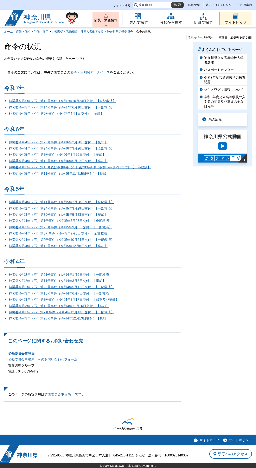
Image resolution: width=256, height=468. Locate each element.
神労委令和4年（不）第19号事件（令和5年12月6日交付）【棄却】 (58, 246)
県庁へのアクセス (233, 454)
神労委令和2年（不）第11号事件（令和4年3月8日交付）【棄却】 (57, 281)
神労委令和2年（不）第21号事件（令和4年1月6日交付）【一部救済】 (60, 274)
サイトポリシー (240, 440)
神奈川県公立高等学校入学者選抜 (224, 60)
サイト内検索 (121, 5)
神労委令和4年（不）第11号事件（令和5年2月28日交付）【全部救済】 (61, 202)
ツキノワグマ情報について (224, 89)
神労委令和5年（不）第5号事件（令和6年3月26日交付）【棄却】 (57, 154)
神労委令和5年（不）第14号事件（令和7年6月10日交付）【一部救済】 (61, 107)
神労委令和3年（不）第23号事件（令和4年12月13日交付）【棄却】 (59, 318)
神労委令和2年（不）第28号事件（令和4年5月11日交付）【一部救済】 (61, 287)
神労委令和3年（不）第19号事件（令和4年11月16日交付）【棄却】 (59, 306)
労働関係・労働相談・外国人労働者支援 (78, 31)
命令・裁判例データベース (90, 72)
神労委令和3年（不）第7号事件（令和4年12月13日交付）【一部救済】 (61, 312)
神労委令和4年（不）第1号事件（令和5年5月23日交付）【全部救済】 (60, 221)
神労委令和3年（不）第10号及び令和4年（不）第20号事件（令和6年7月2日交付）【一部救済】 (80, 167)
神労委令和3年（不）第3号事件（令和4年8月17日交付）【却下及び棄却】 (64, 299)
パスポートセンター (219, 70)
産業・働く (23, 31)
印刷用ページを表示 (201, 37)
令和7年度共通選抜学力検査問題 (224, 80)
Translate (194, 5)
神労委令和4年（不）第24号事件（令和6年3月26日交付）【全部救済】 (61, 148)
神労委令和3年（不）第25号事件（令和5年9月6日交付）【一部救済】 (60, 227)
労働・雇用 (41, 31)
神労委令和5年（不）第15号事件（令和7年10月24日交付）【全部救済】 (62, 101)
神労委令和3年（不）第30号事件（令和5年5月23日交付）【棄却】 (58, 214)
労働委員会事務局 (23, 353)
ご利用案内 (244, 5)
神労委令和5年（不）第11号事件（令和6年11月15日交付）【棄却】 (59, 173)
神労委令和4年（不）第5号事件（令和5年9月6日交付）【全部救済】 (59, 233)
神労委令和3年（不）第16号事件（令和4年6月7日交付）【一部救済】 (60, 293)
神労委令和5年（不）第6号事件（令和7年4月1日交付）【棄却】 (56, 113)
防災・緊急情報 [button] (105, 20)
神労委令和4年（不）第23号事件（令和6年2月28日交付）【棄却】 (58, 142)
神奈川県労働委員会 (120, 31)
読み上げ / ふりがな (218, 5)
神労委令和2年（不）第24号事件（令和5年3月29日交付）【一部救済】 (61, 208)
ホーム (8, 31)
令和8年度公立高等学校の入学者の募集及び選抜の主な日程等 (224, 101)
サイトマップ (209, 440)
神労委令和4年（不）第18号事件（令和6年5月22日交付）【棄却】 (58, 161)
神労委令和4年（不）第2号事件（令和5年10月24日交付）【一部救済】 (61, 240)
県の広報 (215, 119)
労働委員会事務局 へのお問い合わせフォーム (42, 359)
